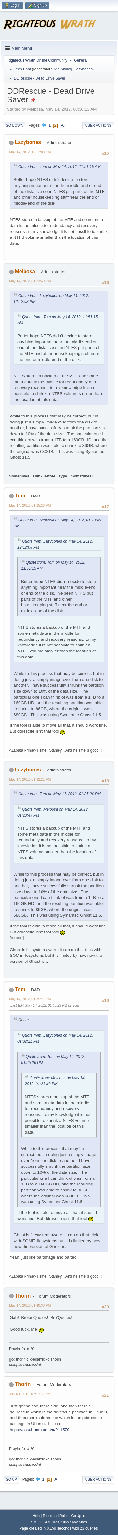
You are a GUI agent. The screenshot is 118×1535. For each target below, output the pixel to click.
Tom (20, 495)
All (63, 125)
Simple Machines (74, 1522)
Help (36, 1516)
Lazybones (83, 69)
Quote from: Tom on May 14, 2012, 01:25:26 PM (59, 794)
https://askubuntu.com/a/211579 (40, 1429)
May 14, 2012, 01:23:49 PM (30, 281)
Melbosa (25, 271)
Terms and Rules (55, 1516)
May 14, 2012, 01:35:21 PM (30, 999)
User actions (98, 125)
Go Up (11, 1479)
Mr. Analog (63, 69)
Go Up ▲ (78, 1516)
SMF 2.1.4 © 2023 (45, 1522)
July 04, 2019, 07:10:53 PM (29, 1394)
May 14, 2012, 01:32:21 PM (30, 779)
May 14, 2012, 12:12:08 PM (30, 152)
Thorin (23, 1295)
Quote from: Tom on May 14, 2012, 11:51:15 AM (59, 167)
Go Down (14, 125)
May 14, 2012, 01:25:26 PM (30, 505)
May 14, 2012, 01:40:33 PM (30, 1305)
